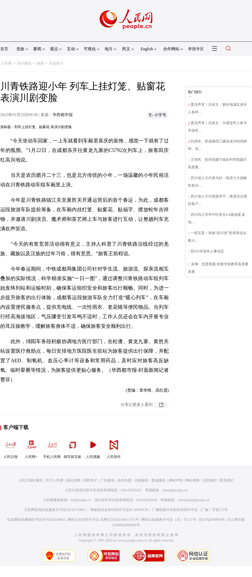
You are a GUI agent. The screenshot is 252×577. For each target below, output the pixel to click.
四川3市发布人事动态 (207, 251)
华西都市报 (63, 115)
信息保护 (210, 480)
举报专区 (196, 49)
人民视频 (93, 447)
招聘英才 (90, 480)
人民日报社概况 (30, 480)
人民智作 (113, 447)
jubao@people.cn (175, 490)
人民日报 (10, 447)
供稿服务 (142, 480)
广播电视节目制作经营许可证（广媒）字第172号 (190, 510)
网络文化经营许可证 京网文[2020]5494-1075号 (103, 519)
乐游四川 (56, 63)
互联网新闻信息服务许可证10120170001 (55, 510)
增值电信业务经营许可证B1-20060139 (119, 510)
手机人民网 (52, 447)
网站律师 (193, 480)
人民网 (6, 63)
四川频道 (24, 63)
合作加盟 (124, 480)
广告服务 (107, 480)
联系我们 (227, 480)
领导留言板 (72, 447)
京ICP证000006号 (211, 519)
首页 (4, 49)
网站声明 (176, 480)
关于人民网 (54, 480)
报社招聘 (73, 480)
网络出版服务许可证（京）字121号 (168, 519)
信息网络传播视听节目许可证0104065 (36, 519)
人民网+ (31, 447)
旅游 (40, 63)
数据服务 (159, 480)
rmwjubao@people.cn (193, 500)
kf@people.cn (81, 500)
